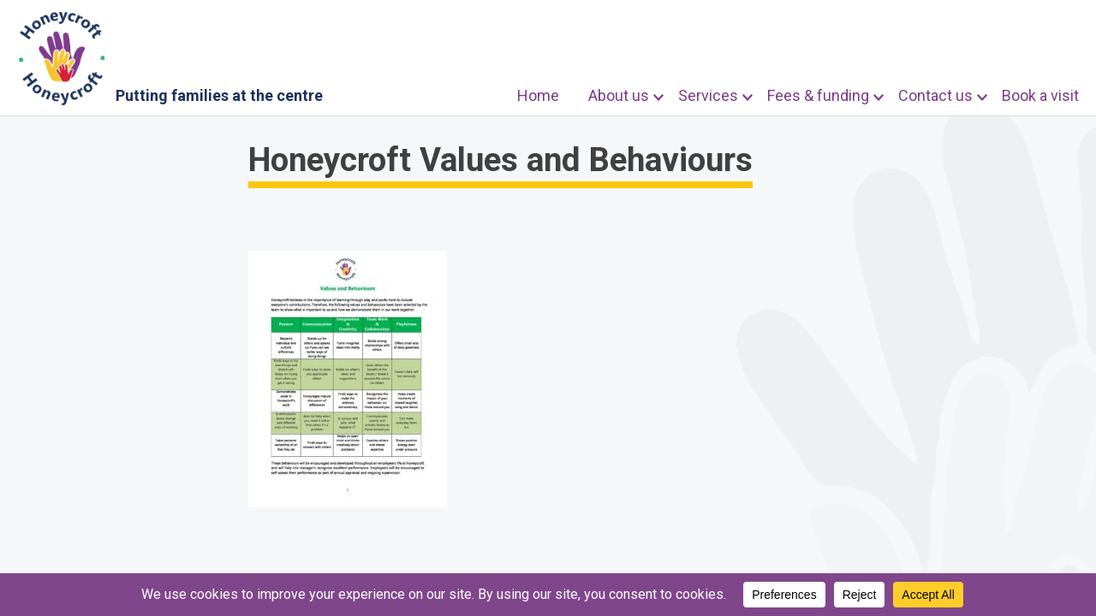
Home (538, 95)
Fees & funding (818, 95)
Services (708, 95)
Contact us (935, 95)
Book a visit (1040, 95)
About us (618, 95)
